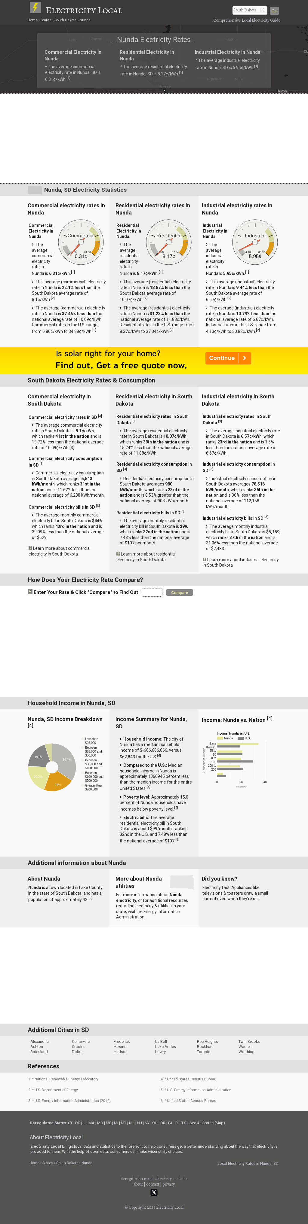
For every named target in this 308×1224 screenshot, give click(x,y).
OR (162, 1123)
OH (155, 1123)
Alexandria (39, 1041)
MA (91, 1123)
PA (170, 1123)
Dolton (78, 1051)
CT (70, 1123)
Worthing (246, 1051)
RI (177, 1123)
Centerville (81, 1041)
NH (131, 1123)
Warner (245, 1046)
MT (123, 1123)
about (138, 1184)
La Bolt (161, 1041)
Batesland (39, 1051)
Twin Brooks (249, 1041)
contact (152, 1184)
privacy (168, 1184)
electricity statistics (171, 1179)
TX (183, 1123)
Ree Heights (207, 1041)
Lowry (160, 1051)
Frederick (122, 1041)
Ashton (36, 1046)
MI (116, 1123)
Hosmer (121, 1046)
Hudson (121, 1051)
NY (147, 1123)
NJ (139, 1123)
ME (108, 1123)
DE (77, 1123)
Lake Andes (165, 1046)
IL (84, 1123)
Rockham (205, 1046)
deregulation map (136, 1179)
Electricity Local (83, 10)
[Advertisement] (154, 138)
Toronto (204, 1051)
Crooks (78, 1046)
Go (274, 11)
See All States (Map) (207, 1123)
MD (100, 1123)
